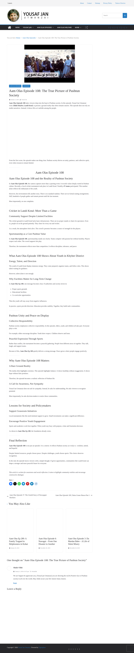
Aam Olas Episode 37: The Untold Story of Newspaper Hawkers (27, 496)
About (82, 3)
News (17, 27)
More (77, 27)
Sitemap (97, 3)
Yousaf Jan (27, 27)
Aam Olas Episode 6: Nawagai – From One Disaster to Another (48, 541)
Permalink (33, 571)
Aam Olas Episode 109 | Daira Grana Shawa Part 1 (73, 495)
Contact (89, 3)
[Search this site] (125, 15)
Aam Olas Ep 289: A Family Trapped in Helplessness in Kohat (18, 541)
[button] (33, 27)
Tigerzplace (42, 647)
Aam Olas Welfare (64, 27)
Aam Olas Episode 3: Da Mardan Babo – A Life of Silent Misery (78, 541)
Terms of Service (120, 3)
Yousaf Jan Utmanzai (24, 647)
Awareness (26, 86)
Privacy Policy (107, 3)
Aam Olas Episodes (44, 27)
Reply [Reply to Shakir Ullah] (15, 583)
